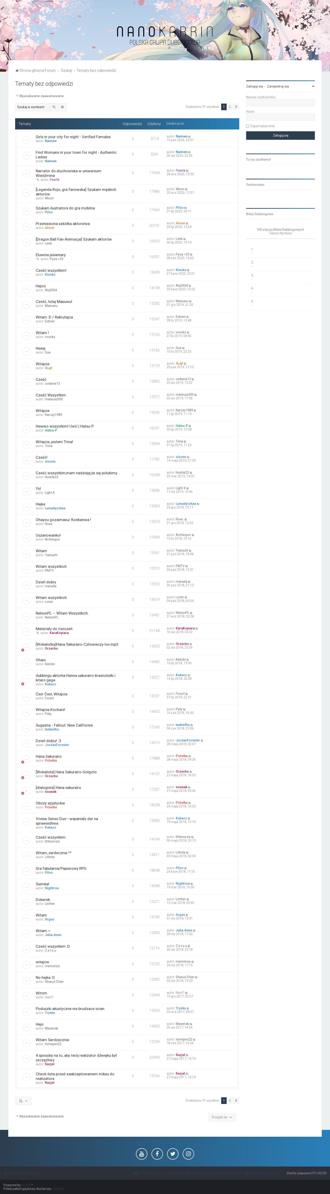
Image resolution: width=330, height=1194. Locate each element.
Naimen (51, 141)
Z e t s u (50, 950)
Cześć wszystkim (51, 837)
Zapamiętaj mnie (262, 126)
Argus (49, 919)
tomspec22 (53, 1044)
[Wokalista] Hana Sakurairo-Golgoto (66, 772)
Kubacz (50, 684)
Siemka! (42, 884)
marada (50, 586)
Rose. (49, 524)
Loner (49, 602)
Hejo (40, 1024)
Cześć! (41, 457)
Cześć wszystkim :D (53, 946)
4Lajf (48, 368)
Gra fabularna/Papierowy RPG (61, 868)
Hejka (40, 504)
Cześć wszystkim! (51, 270)
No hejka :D (45, 977)
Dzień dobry (46, 582)
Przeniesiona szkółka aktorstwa (63, 223)
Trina (48, 446)
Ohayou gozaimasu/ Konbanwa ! (63, 519)
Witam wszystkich (51, 566)
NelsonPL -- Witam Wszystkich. (62, 613)
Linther (50, 904)
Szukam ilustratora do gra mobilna (65, 208)
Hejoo (41, 286)
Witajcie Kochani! (50, 709)
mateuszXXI (54, 399)
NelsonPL (51, 617)
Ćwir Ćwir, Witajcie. (52, 694)
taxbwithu (52, 729)
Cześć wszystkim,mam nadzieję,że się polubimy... (78, 473)
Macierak (51, 1028)
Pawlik (54, 179)
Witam (41, 551)
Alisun (49, 228)
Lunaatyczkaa (55, 508)
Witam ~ (43, 930)
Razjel (49, 1064)
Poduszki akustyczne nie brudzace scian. (70, 1008)
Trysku (50, 1013)
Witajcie (43, 364)
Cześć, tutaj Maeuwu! (54, 301)
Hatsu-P (51, 430)
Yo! (38, 488)
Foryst (49, 698)
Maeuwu (51, 305)
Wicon (49, 198)
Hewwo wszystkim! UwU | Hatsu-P (65, 426)
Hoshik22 (51, 477)
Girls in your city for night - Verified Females (73, 136)
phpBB (26, 1185)
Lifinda (50, 857)
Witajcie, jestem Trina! (54, 441)
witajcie (42, 962)
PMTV (49, 570)
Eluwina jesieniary (51, 255)
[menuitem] (30, 7)
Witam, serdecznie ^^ (54, 853)
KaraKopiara (59, 633)
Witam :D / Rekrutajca (54, 317)
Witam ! (42, 332)
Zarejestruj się (278, 86)
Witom (41, 993)
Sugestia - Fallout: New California (64, 725)
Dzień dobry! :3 (48, 740)
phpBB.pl (58, 1189)
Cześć (41, 379)
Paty (48, 714)
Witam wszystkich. (52, 597)
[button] (236, 107)
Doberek (43, 899)
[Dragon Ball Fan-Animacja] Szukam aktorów (74, 239)
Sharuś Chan (54, 981)
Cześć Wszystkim (51, 395)
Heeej (40, 348)
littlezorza (52, 841)
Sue (48, 352)
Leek (48, 243)
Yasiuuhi (51, 555)
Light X (50, 492)
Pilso (49, 212)
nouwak (50, 791)
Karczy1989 (53, 415)
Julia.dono (53, 935)
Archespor (52, 539)
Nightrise (52, 888)
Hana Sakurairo (49, 756)
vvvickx (50, 337)
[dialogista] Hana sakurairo (58, 787)
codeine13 (52, 383)
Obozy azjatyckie (50, 803)
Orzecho (51, 648)
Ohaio (41, 660)
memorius (52, 966)
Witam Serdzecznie (52, 1040)
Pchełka (51, 760)
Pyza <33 (56, 259)
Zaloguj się (254, 86)
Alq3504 (51, 290)
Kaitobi (50, 664)
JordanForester (57, 745)
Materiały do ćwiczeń (54, 628)
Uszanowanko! (48, 535)
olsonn (50, 461)
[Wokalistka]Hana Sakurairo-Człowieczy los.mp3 (77, 644)
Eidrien (50, 321)
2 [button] (230, 107)
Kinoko (50, 274)
